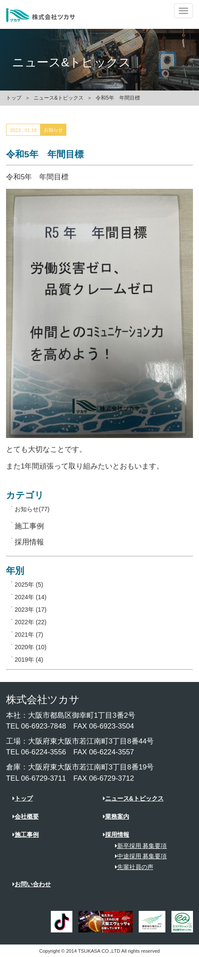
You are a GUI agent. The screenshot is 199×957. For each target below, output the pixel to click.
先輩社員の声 (131, 866)
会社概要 (25, 816)
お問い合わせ (31, 884)
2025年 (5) (29, 584)
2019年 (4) (29, 659)
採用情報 (116, 834)
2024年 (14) (31, 597)
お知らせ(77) (32, 509)
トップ (14, 98)
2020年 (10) (31, 647)
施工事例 (25, 834)
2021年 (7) (29, 634)
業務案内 (116, 816)
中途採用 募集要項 (138, 856)
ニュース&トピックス (59, 98)
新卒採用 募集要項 (138, 845)
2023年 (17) (31, 609)
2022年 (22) (31, 622)
